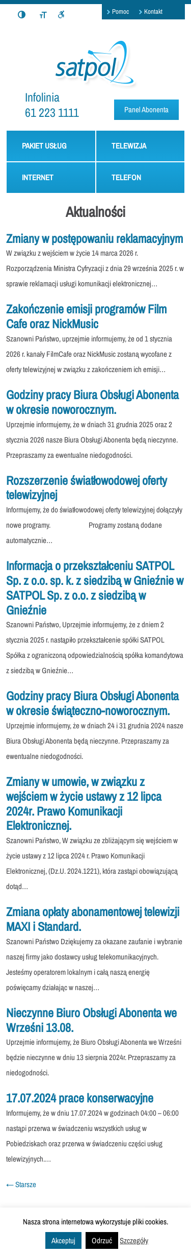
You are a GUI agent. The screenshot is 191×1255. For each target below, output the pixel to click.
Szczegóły (134, 1240)
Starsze (21, 1184)
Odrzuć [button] (102, 1240)
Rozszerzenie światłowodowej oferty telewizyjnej (86, 487)
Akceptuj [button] (63, 1240)
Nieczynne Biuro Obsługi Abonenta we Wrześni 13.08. (91, 1020)
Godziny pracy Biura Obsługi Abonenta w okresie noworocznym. (92, 401)
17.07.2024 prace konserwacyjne (79, 1098)
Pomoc (120, 11)
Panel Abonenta (146, 109)
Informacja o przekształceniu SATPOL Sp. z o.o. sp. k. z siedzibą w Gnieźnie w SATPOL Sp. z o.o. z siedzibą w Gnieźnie (94, 587)
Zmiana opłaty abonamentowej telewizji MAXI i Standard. (92, 918)
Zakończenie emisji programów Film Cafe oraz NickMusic (86, 316)
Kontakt (153, 11)
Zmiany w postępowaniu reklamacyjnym (94, 238)
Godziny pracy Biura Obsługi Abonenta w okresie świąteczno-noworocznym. (92, 703)
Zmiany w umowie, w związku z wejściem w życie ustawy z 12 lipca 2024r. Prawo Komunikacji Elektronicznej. (83, 803)
